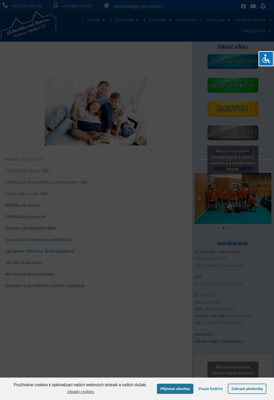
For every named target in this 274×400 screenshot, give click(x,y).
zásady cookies (80, 392)
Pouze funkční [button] (211, 389)
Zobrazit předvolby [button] (247, 389)
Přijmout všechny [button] (175, 389)
